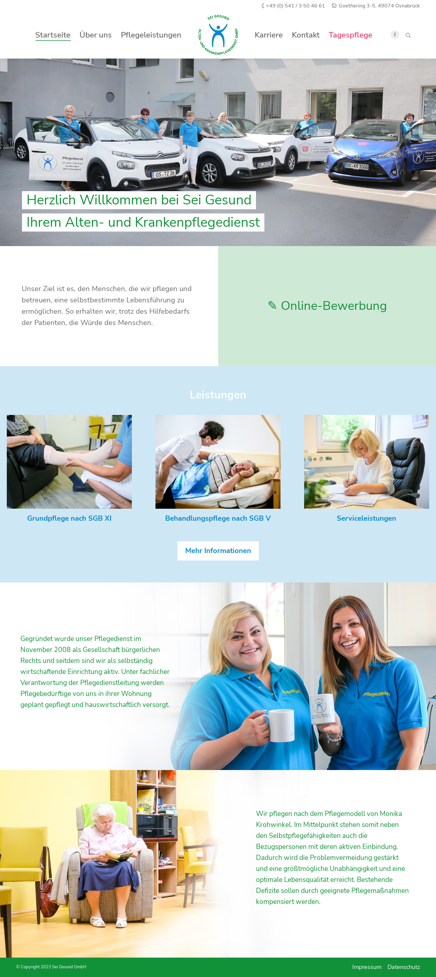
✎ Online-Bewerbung (327, 306)
